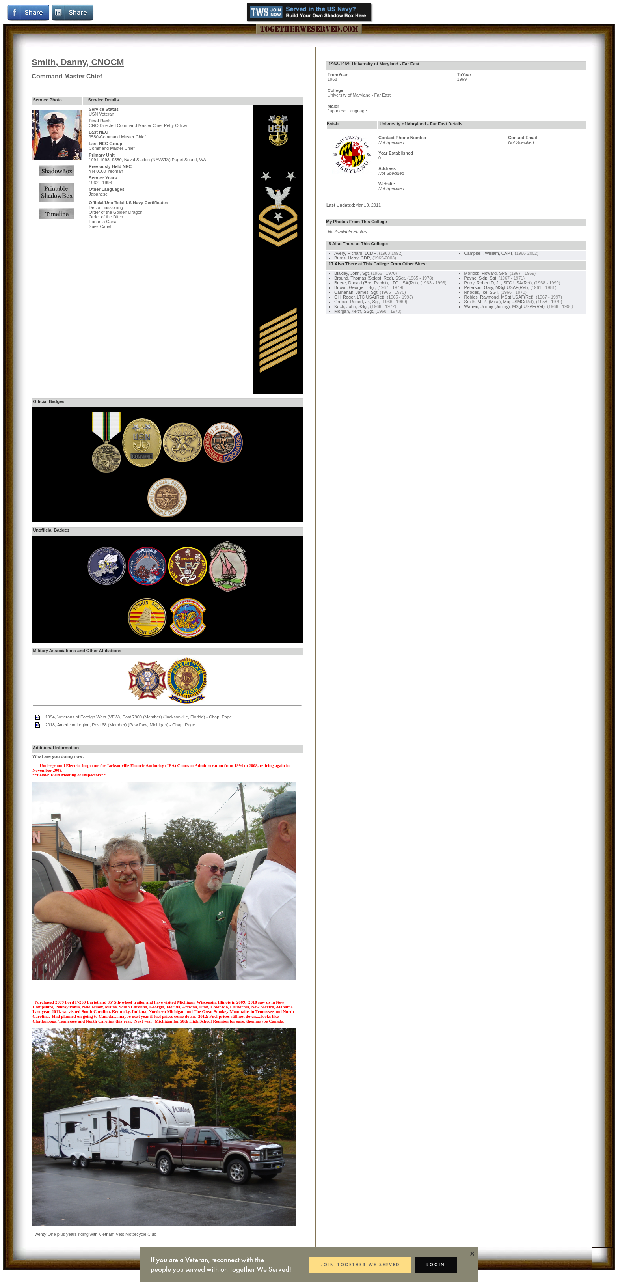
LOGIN (435, 1264)
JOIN (360, 1264)
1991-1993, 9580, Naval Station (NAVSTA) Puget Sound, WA (147, 159)
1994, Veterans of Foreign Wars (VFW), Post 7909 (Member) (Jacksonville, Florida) (125, 717)
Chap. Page (220, 717)
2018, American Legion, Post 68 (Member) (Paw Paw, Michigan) (106, 724)
